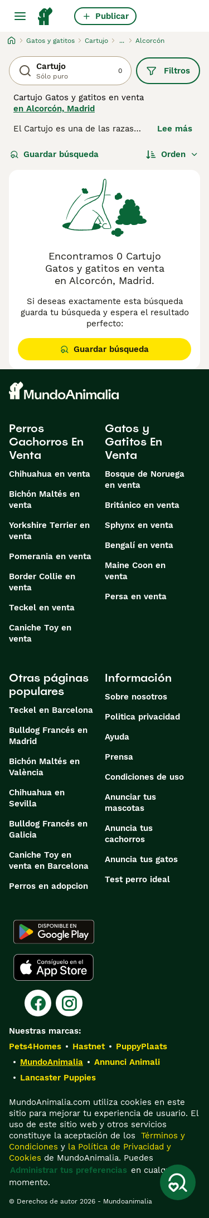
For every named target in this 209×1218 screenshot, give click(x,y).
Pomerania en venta (50, 556)
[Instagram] (69, 1003)
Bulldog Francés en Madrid (48, 735)
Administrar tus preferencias (68, 1170)
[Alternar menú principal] (20, 16)
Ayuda (117, 737)
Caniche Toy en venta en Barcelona (49, 860)
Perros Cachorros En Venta (46, 442)
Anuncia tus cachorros (129, 833)
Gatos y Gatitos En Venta (133, 442)
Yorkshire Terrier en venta (49, 530)
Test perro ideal (137, 879)
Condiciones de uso (144, 777)
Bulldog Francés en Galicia (48, 829)
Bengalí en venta (139, 545)
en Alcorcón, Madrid (54, 109)
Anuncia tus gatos (141, 859)
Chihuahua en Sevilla (37, 798)
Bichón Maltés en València (44, 766)
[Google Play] (53, 931)
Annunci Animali (127, 1062)
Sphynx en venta (139, 525)
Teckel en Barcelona (51, 710)
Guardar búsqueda (54, 154)
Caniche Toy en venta (40, 633)
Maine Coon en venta (135, 570)
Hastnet (88, 1046)
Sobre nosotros (136, 697)
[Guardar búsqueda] (178, 1182)
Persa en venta (136, 596)
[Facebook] (38, 1003)
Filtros (168, 70)
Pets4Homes (35, 1046)
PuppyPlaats (141, 1046)
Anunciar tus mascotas (130, 802)
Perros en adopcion (48, 886)
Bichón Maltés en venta (44, 499)
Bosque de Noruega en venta (144, 479)
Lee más (174, 129)
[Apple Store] (53, 967)
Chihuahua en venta (49, 474)
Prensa (119, 757)
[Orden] (172, 154)
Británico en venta (142, 505)
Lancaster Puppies (58, 1078)
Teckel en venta (42, 608)
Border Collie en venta (42, 582)
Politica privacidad (142, 717)
